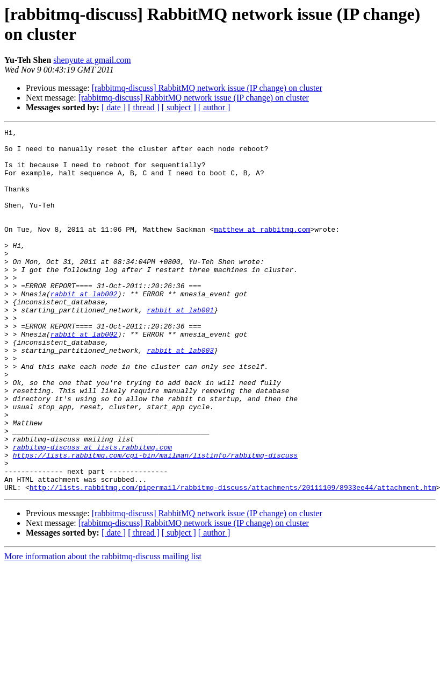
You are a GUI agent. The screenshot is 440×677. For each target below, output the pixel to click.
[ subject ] (179, 107)
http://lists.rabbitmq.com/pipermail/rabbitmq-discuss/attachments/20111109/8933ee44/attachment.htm (233, 560)
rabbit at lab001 (180, 347)
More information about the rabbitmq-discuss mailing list (102, 628)
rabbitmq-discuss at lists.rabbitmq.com (92, 511)
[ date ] (114, 107)
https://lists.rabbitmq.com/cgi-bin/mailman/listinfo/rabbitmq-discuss (155, 521)
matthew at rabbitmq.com (262, 250)
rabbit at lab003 (180, 395)
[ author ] (214, 107)
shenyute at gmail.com (92, 60)
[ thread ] (144, 107)
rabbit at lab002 (84, 327)
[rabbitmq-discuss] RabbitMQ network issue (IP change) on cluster (207, 87)
